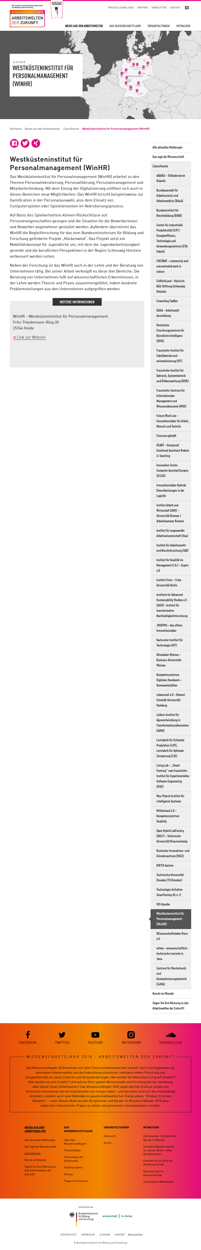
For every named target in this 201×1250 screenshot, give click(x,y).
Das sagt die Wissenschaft (168, 157)
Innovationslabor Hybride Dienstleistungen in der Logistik (171, 491)
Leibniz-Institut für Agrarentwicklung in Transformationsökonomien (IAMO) (172, 723)
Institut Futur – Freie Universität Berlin (168, 582)
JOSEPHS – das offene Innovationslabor (169, 628)
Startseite (16, 129)
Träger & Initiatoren (76, 1181)
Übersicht (110, 1136)
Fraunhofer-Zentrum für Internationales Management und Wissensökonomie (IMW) (171, 398)
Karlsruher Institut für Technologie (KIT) (169, 642)
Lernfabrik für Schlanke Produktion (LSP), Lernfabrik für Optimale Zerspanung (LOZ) (170, 748)
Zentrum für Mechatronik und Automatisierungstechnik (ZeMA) (171, 976)
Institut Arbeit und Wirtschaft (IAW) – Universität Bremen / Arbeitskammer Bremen (170, 513)
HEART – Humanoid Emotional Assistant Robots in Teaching (172, 451)
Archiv (107, 1143)
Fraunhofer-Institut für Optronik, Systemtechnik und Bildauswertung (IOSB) (172, 376)
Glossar (105, 1235)
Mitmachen (183, 26)
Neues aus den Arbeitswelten (84, 26)
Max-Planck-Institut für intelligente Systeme (170, 798)
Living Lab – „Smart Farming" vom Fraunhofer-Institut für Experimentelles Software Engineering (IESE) (172, 776)
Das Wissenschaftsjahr (125, 26)
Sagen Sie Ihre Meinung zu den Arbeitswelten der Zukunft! (171, 1005)
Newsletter (159, 8)
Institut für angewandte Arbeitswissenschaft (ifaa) (172, 533)
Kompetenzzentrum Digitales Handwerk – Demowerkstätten (169, 680)
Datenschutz (68, 1235)
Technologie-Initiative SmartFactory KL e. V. (169, 892)
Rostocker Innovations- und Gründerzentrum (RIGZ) (172, 853)
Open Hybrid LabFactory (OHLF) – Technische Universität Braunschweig (171, 836)
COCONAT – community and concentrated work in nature (172, 266)
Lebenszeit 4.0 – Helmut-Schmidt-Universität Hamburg (171, 700)
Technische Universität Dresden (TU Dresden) (170, 877)
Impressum (88, 1235)
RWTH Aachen (165, 865)
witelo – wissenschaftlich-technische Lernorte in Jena (172, 954)
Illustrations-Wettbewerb (158, 1182)
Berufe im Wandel (163, 994)
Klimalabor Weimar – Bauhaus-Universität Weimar (168, 660)
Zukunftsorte (71, 129)
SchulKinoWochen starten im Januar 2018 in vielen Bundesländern (159, 1150)
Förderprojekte (73, 1167)
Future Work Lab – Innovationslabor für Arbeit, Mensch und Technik (172, 421)
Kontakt (175, 8)
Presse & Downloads (121, 8)
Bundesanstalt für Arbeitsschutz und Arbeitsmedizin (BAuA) (169, 196)
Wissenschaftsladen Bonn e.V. (172, 936)
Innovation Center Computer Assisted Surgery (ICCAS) (172, 471)
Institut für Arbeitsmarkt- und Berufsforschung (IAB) (172, 548)
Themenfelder (72, 1150)
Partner (142, 8)
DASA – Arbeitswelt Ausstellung (167, 313)
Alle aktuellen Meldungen (168, 147)
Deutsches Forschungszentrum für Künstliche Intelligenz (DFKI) (170, 333)
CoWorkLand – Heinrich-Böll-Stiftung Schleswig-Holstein (171, 286)
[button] (14, 143)
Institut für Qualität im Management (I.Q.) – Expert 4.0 (172, 565)
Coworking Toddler (167, 301)
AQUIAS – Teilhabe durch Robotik (170, 178)
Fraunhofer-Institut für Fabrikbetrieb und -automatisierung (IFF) (170, 356)
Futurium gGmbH (166, 436)
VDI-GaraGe (163, 904)
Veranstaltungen (159, 26)
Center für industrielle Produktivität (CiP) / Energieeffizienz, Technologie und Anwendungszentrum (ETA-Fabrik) (172, 238)
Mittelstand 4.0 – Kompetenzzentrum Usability (167, 816)
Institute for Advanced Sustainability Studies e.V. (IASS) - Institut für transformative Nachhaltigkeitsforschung (171, 605)
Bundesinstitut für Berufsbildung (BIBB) (169, 213)
